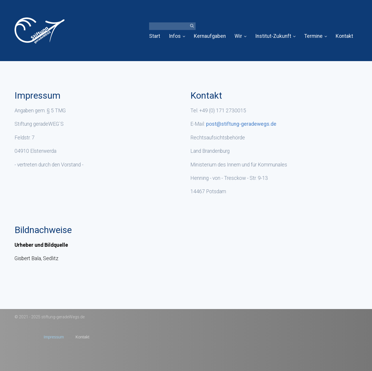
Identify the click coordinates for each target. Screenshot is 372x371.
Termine (315, 36)
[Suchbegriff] (172, 26)
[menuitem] (156, 36)
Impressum (54, 337)
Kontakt (344, 36)
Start (154, 36)
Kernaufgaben (210, 36)
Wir (240, 36)
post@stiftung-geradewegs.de (241, 124)
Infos (177, 36)
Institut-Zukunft (275, 36)
